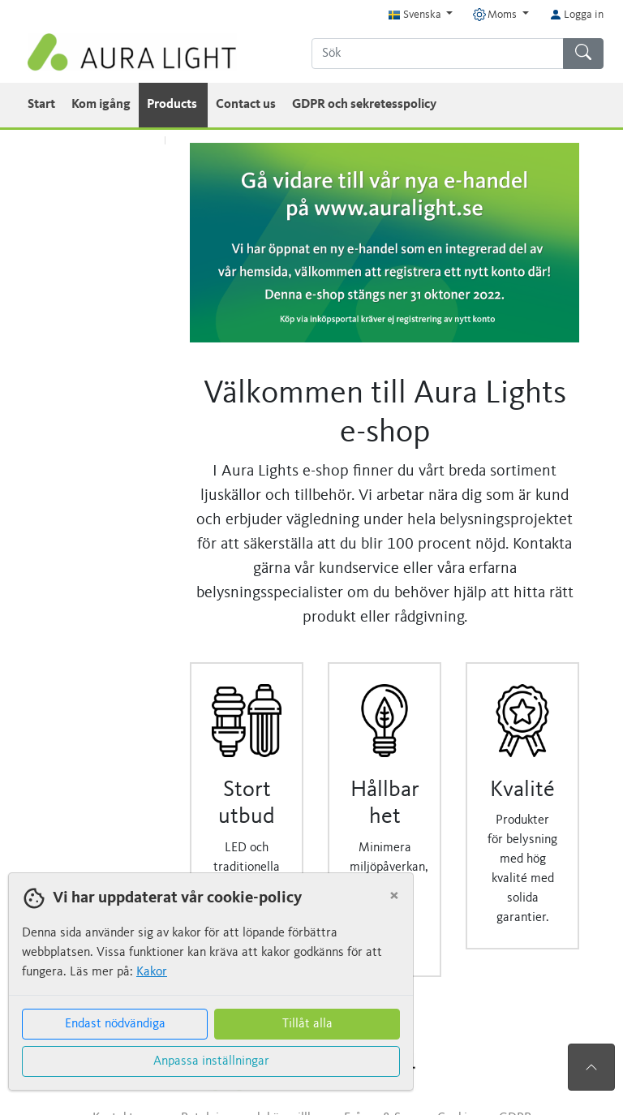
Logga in (576, 14)
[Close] (394, 896)
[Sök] (438, 53)
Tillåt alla (307, 1024)
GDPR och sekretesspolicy (364, 104)
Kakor (151, 972)
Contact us (246, 104)
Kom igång (101, 104)
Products (173, 104)
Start (41, 104)
